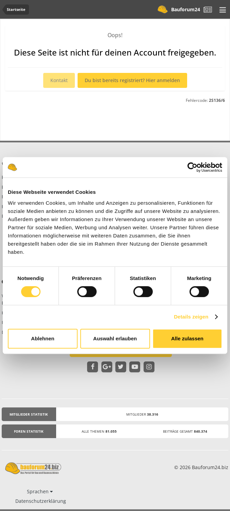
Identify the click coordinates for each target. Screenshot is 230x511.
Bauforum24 (177, 9)
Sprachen (40, 491)
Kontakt (59, 80)
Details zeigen (191, 317)
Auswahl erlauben (115, 338)
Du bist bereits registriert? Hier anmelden (132, 80)
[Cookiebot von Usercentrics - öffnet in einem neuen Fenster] (192, 167)
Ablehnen (42, 338)
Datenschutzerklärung (40, 501)
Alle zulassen (187, 338)
